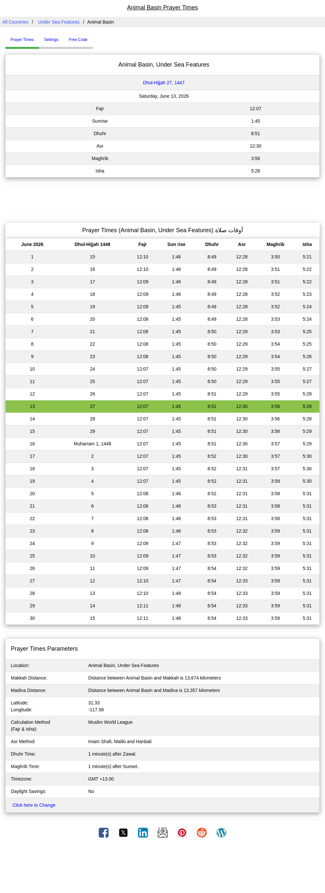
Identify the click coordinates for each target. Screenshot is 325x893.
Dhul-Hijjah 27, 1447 (164, 82)
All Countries (15, 22)
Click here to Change (33, 805)
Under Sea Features (58, 22)
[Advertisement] (162, 199)
